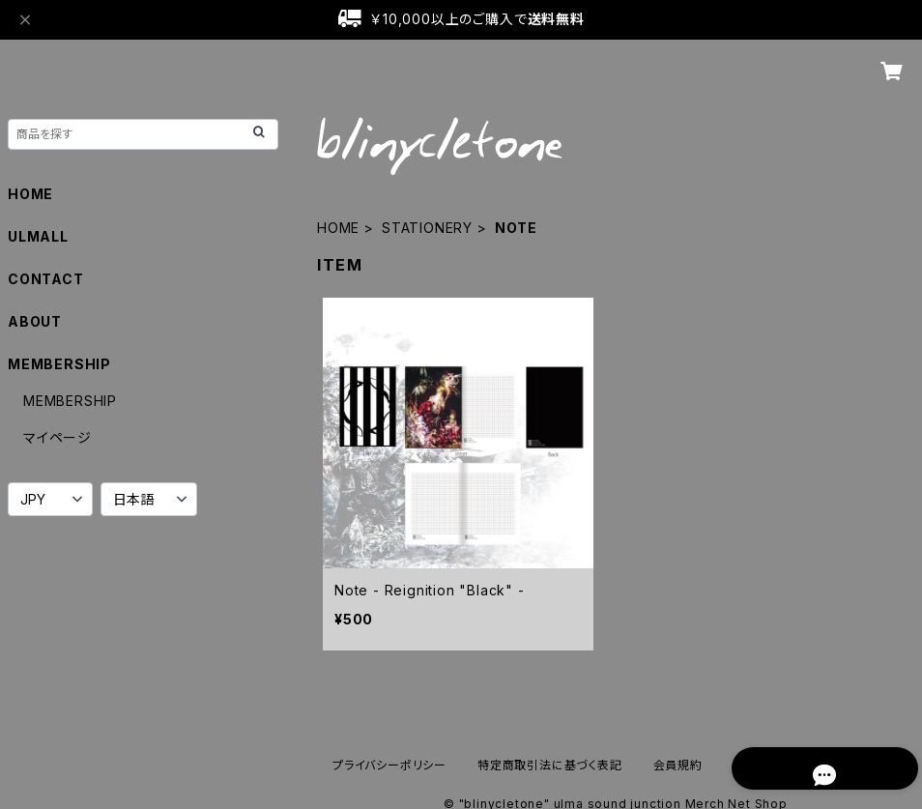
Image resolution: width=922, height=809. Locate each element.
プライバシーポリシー (389, 765)
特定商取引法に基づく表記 (549, 765)
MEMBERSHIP (70, 400)
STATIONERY (427, 227)
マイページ (57, 437)
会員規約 (678, 765)
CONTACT (46, 279)
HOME (338, 227)
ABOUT (35, 321)
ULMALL (38, 236)
